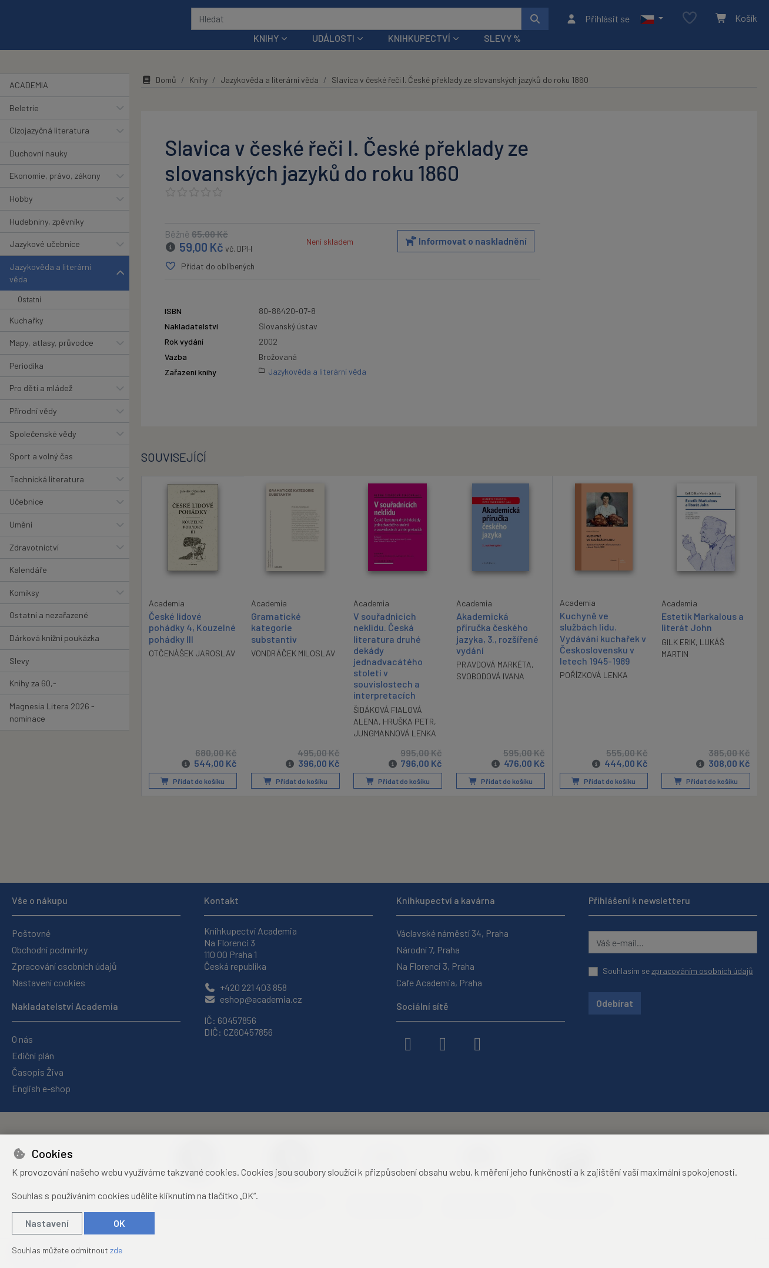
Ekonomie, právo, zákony (55, 191)
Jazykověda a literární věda (50, 289)
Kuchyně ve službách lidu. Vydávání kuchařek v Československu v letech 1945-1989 (603, 654)
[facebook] (408, 1043)
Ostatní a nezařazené (48, 631)
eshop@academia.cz (253, 999)
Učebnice (26, 517)
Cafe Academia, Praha (439, 982)
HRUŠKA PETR (408, 737)
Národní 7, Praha (428, 949)
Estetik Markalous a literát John (702, 637)
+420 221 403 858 (245, 987)
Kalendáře (28, 585)
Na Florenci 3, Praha (435, 966)
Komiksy (24, 608)
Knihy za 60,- (32, 699)
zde (116, 1250)
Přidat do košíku (193, 797)
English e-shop (41, 1088)
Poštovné (31, 933)
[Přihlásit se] (598, 26)
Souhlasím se (678, 971)
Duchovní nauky (38, 169)
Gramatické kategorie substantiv (276, 643)
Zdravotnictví (34, 563)
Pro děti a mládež (40, 404)
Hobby (21, 214)
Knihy (198, 96)
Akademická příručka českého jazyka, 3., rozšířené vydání (497, 649)
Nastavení (47, 1223)
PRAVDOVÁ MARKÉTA (493, 680)
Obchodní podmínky (50, 949)
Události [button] (333, 53)
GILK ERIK (678, 658)
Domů (158, 96)
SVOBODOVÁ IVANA (490, 692)
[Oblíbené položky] (689, 26)
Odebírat (614, 1003)
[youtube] (477, 1043)
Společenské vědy (42, 449)
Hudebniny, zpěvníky (46, 237)
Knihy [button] (266, 53)
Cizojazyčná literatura (49, 146)
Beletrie (24, 123)
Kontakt (221, 900)
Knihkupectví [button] (419, 53)
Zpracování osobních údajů (64, 966)
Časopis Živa (37, 1071)
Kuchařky (26, 336)
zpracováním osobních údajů (702, 971)
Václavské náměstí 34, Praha (452, 933)
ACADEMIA (28, 101)
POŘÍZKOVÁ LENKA (594, 691)
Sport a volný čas (41, 472)
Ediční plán (33, 1055)
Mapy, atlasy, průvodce (51, 358)
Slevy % (502, 53)
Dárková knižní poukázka (54, 654)
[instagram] (442, 1043)
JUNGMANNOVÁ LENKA (394, 749)
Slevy (19, 676)
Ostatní (29, 315)
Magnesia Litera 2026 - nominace (52, 728)
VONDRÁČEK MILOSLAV (293, 669)
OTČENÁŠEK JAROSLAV (192, 668)
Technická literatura (46, 495)
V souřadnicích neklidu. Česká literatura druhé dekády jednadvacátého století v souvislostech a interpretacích (388, 671)
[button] (651, 26)
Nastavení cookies (48, 982)
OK (119, 1223)
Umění (20, 540)
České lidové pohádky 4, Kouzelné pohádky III (192, 642)
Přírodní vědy (33, 427)
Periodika (26, 381)
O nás (22, 1039)
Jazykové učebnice (44, 260)
